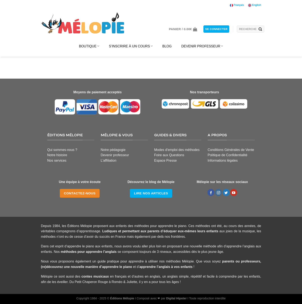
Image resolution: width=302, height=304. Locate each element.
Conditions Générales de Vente (231, 150)
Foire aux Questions (169, 155)
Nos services (56, 160)
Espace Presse (165, 160)
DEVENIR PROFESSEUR (202, 46)
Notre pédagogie (113, 150)
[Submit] (260, 29)
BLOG (167, 46)
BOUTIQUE (89, 46)
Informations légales (223, 160)
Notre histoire (57, 155)
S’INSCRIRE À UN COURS (131, 46)
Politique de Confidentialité (227, 155)
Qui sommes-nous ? (62, 150)
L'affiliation (108, 160)
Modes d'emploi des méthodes (177, 150)
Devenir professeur (115, 155)
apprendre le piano (117, 267)
